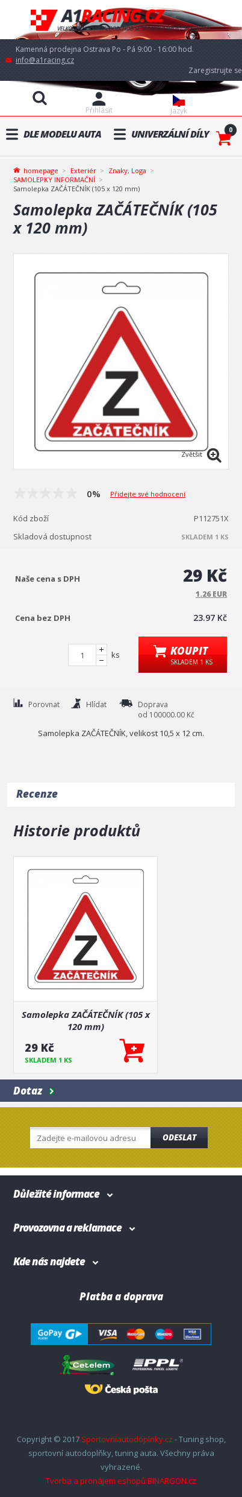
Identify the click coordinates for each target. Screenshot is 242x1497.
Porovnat (44, 704)
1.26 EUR (211, 594)
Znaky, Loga (127, 170)
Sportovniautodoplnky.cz (127, 1439)
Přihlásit (99, 110)
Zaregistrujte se (215, 70)
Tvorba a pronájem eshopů (96, 1480)
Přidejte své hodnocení (147, 493)
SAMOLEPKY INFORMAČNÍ (54, 179)
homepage (40, 169)
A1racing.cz (121, 19)
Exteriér (83, 170)
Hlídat (96, 704)
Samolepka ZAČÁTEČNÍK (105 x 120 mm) (86, 1020)
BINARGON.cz (171, 1480)
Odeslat (179, 1137)
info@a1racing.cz (45, 60)
